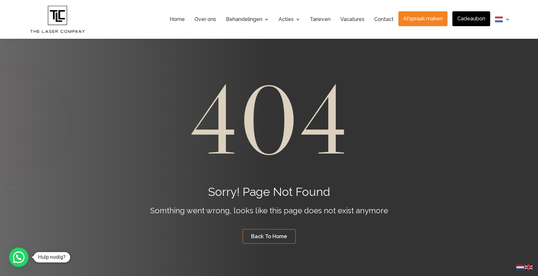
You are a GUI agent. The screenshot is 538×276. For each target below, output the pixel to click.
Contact (384, 19)
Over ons (205, 19)
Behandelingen (244, 19)
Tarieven (320, 19)
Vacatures (352, 19)
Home (177, 19)
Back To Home (269, 236)
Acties (286, 19)
